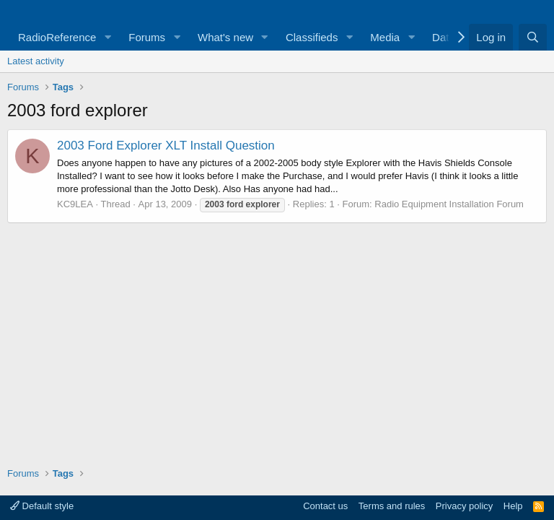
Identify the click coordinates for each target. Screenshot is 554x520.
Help (513, 505)
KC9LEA (75, 204)
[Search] (533, 37)
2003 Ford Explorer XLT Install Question (166, 145)
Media (385, 37)
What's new (225, 37)
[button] (107, 37)
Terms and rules (392, 505)
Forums (146, 37)
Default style (42, 505)
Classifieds (312, 37)
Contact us (325, 505)
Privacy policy (464, 505)
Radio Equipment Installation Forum (449, 204)
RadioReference (57, 37)
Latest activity (35, 61)
